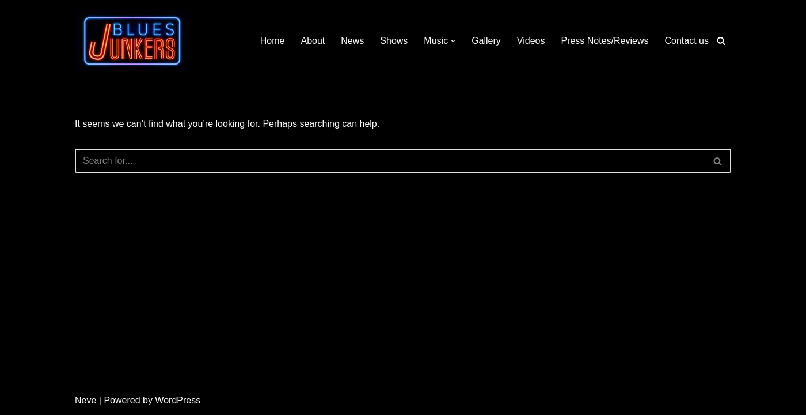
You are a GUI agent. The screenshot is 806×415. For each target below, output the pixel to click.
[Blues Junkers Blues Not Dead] (132, 40)
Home (272, 41)
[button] (453, 41)
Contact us (687, 41)
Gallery (486, 41)
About (313, 41)
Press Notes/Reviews (604, 41)
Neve (85, 400)
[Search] (721, 40)
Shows (394, 41)
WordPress (177, 400)
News (352, 41)
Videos (531, 41)
